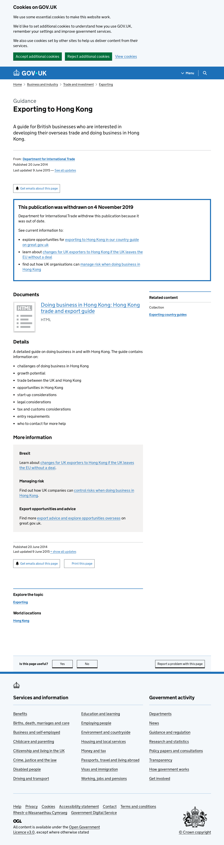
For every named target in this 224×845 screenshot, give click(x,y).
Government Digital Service (94, 812)
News (154, 723)
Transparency (160, 760)
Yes (66, 664)
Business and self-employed (36, 732)
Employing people (96, 723)
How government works (169, 769)
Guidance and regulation (169, 732)
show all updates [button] (63, 552)
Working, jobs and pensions (104, 778)
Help (17, 806)
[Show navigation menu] (187, 73)
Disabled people (27, 769)
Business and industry (42, 84)
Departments (160, 713)
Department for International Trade (49, 159)
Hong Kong (21, 621)
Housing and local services (103, 741)
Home (17, 84)
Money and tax (93, 750)
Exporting (106, 84)
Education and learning (100, 713)
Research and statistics (169, 741)
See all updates (65, 170)
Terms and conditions (138, 806)
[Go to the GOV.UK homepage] (30, 73)
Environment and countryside (105, 732)
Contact (110, 806)
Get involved (159, 778)
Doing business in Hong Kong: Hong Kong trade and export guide (90, 307)
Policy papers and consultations (176, 750)
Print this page (82, 563)
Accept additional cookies (37, 56)
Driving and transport (31, 778)
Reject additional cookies (88, 56)
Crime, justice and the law (35, 760)
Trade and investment (78, 84)
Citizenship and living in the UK (39, 750)
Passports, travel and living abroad (110, 760)
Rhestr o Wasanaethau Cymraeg (40, 812)
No (91, 664)
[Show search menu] (204, 73)
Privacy (31, 806)
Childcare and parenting (33, 741)
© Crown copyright (195, 832)
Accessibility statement (79, 806)
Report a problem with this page (180, 664)
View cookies (126, 56)
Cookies (48, 806)
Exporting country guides (168, 315)
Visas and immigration (99, 769)
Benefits (20, 713)
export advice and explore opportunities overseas (79, 518)
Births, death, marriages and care (41, 723)
